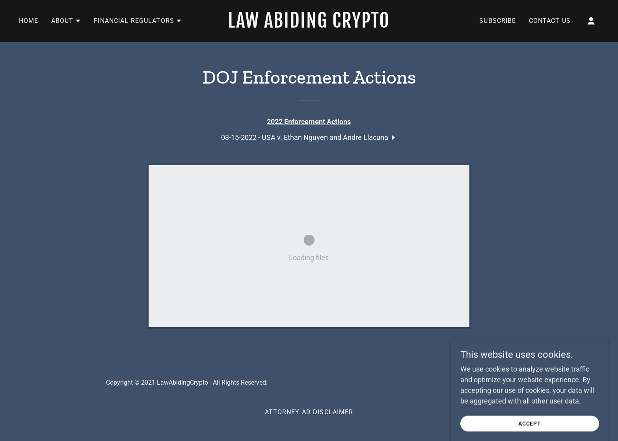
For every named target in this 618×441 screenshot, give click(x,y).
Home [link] (29, 20)
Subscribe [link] (497, 20)
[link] (309, 25)
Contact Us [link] (550, 20)
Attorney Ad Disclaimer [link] (309, 412)
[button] (66, 21)
